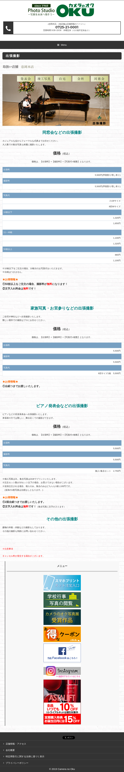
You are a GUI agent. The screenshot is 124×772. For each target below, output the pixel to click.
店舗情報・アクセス (16, 743)
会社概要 (10, 750)
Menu (64, 45)
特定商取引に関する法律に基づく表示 (25, 756)
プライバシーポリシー (17, 763)
